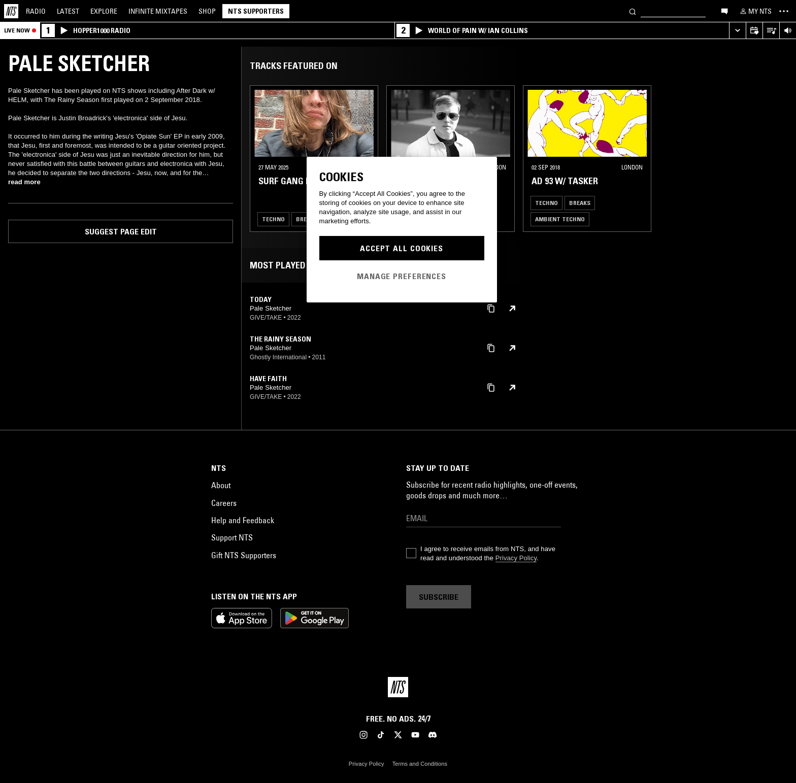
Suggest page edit (121, 231)
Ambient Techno (560, 219)
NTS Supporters (256, 11)
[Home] (11, 11)
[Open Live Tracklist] (770, 30)
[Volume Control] (787, 30)
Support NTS (232, 537)
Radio (36, 11)
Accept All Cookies (401, 248)
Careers (224, 503)
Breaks (579, 203)
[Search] (632, 11)
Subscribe (438, 597)
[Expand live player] (737, 30)
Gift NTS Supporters (243, 555)
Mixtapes (157, 11)
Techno (273, 219)
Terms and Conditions (419, 764)
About (220, 485)
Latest (68, 11)
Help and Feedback (242, 520)
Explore (103, 11)
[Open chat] (724, 11)
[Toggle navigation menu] (784, 11)
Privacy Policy (516, 558)
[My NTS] (755, 11)
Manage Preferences (401, 276)
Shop (207, 11)
